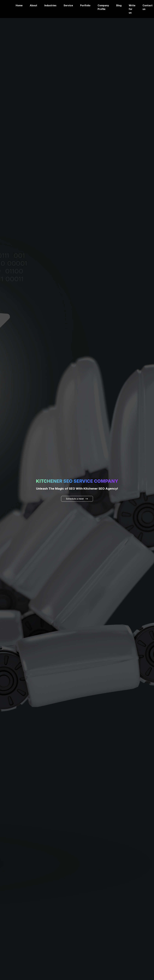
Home (19, 5)
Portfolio (85, 5)
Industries (50, 5)
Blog (119, 5)
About (33, 5)
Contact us (147, 7)
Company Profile (103, 7)
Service (68, 5)
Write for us (132, 9)
